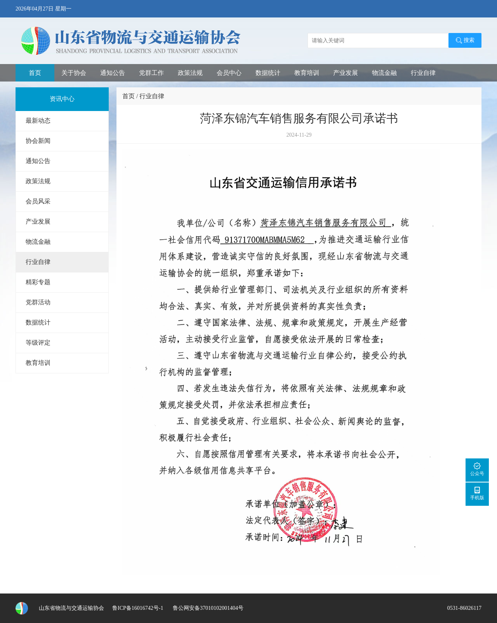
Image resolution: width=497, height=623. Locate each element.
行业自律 (423, 72)
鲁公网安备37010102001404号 (207, 608)
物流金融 (384, 72)
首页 (35, 72)
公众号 (477, 469)
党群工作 (151, 72)
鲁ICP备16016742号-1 (137, 608)
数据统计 (267, 72)
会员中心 (229, 72)
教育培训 (306, 72)
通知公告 (112, 72)
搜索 (464, 40)
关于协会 (73, 72)
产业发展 (345, 72)
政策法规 (190, 72)
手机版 (477, 493)
